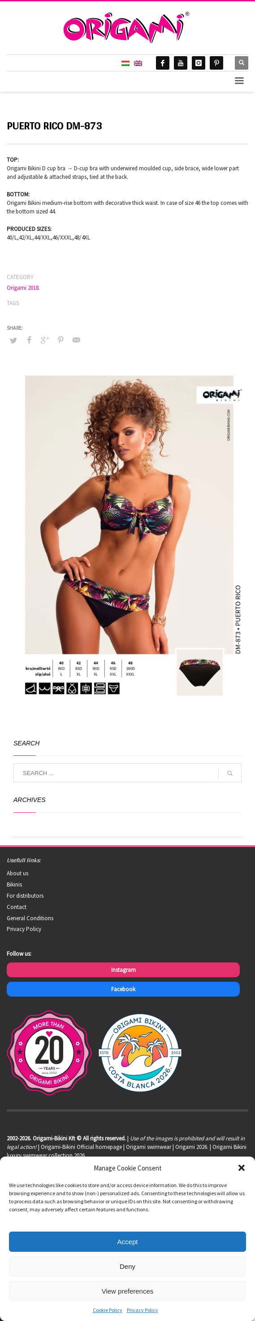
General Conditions (30, 918)
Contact (16, 907)
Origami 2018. (23, 288)
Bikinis (14, 884)
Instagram (123, 970)
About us (17, 873)
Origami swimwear (148, 1147)
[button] (241, 1167)
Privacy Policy (142, 1310)
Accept (127, 1242)
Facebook (123, 989)
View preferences (128, 1291)
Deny (127, 1266)
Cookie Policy (107, 1310)
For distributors (25, 896)
